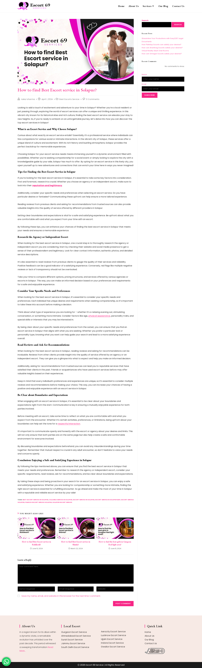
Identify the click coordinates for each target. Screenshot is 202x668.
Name (144, 74)
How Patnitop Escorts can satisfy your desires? (161, 44)
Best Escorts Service (69, 99)
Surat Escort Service (72, 639)
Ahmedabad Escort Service (76, 635)
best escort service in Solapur (35, 500)
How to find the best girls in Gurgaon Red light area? (115, 543)
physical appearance (99, 315)
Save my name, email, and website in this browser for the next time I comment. (61, 595)
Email (144, 84)
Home (148, 632)
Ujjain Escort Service (112, 639)
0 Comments (92, 99)
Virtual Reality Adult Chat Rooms (155, 50)
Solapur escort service (62, 502)
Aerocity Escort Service (113, 631)
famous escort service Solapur (38, 502)
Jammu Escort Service (73, 643)
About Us (149, 635)
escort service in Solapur (83, 500)
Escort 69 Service (94, 664)
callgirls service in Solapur (60, 500)
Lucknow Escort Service (113, 635)
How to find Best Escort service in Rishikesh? (36, 543)
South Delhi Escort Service (75, 647)
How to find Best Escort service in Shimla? (75, 543)
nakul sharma (28, 99)
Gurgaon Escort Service (74, 632)
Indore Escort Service (112, 642)
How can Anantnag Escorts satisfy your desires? (162, 47)
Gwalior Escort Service (113, 646)
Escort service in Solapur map (107, 500)
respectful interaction (69, 423)
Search (145, 20)
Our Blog (149, 639)
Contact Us (151, 643)
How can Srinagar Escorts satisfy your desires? (162, 53)
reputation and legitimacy (47, 185)
